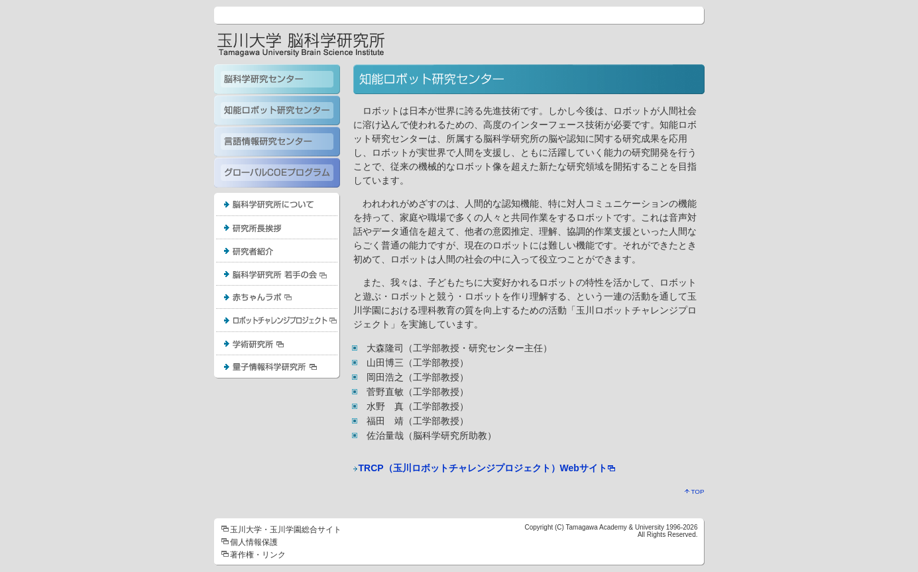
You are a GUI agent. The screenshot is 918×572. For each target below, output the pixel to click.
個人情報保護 (254, 542)
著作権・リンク (258, 554)
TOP (695, 491)
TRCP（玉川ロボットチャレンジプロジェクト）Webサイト (483, 468)
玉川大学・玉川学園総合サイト (285, 529)
